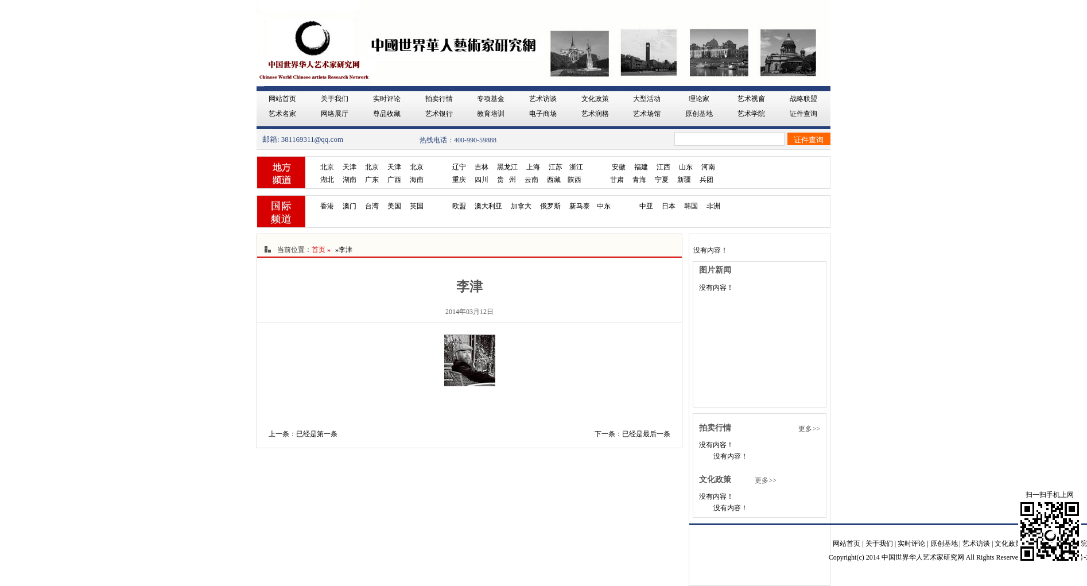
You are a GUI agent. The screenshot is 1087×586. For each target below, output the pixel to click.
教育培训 (490, 114)
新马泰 (579, 206)
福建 (641, 167)
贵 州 (506, 180)
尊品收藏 (387, 114)
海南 (417, 180)
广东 (372, 180)
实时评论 (387, 99)
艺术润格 (595, 114)
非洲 (713, 206)
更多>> (809, 429)
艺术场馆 (647, 114)
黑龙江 (507, 167)
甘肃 (617, 180)
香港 (327, 206)
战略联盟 (803, 99)
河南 (708, 167)
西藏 (554, 180)
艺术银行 (439, 114)
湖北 (327, 180)
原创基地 (699, 114)
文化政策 (595, 99)
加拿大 (521, 206)
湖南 (349, 180)
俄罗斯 (550, 206)
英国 (417, 206)
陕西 (574, 180)
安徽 (619, 167)
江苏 (555, 167)
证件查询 (803, 114)
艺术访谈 (543, 99)
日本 (669, 206)
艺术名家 (282, 114)
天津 (349, 167)
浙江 (576, 167)
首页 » (321, 250)
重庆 (459, 180)
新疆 (684, 180)
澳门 (349, 206)
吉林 (481, 167)
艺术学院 (751, 114)
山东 (686, 167)
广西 (394, 180)
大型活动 (647, 99)
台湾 (372, 206)
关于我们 (334, 99)
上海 (533, 167)
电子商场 (543, 114)
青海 (639, 180)
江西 (663, 167)
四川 (481, 180)
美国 (394, 206)
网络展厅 (334, 114)
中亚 (646, 206)
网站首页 (282, 99)
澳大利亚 (488, 206)
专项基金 (490, 99)
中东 (604, 206)
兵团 (706, 180)
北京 (327, 167)
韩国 (691, 206)
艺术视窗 (751, 99)
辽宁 (459, 167)
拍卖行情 (439, 99)
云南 (531, 180)
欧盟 (459, 206)
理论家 (699, 99)
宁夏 (662, 180)
